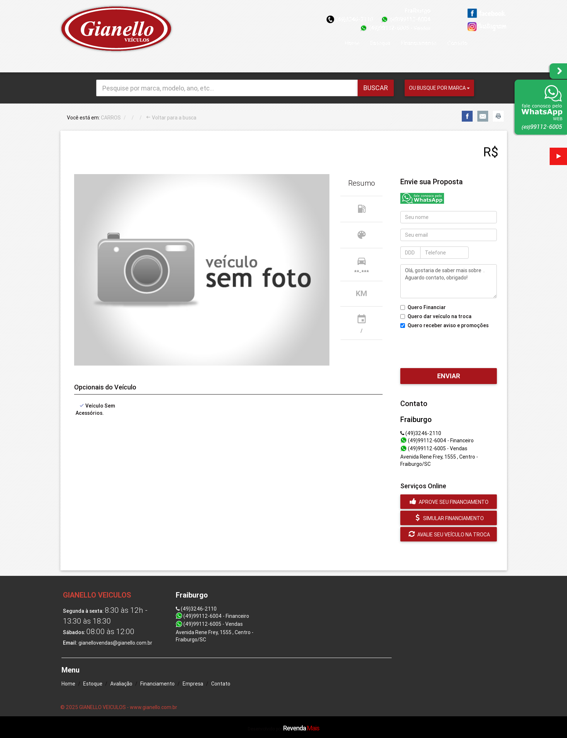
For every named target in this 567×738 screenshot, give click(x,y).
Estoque (380, 42)
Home (352, 42)
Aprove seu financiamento (449, 502)
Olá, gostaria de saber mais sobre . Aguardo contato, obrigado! (448, 281)
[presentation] (455, 347)
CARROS (111, 117)
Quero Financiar (423, 307)
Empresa (193, 683)
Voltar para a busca (171, 117)
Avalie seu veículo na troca (448, 534)
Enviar (448, 376)
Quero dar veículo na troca (436, 316)
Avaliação (121, 683)
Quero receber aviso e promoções (444, 325)
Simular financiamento (448, 518)
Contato (457, 42)
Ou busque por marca (439, 88)
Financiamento (418, 42)
